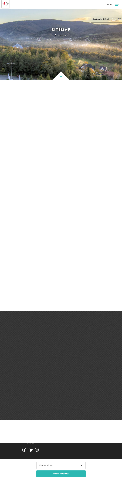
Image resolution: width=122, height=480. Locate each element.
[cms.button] (113, 4)
